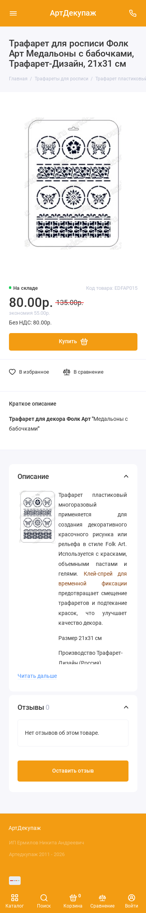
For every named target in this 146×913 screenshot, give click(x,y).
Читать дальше (37, 676)
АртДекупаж (73, 13)
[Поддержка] (133, 13)
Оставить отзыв (73, 771)
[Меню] (13, 13)
